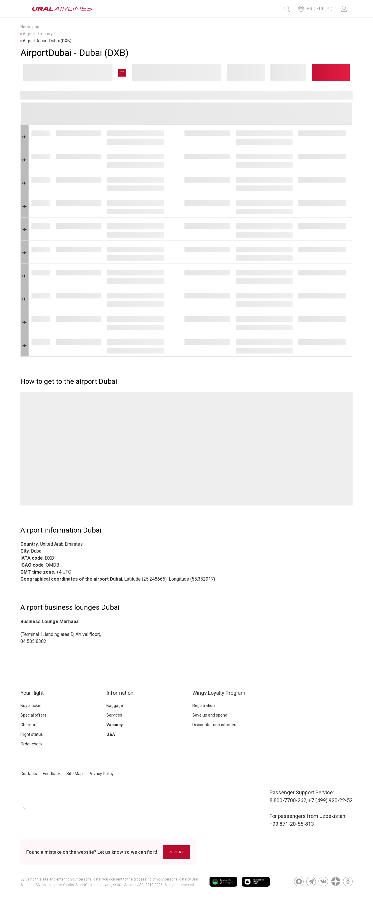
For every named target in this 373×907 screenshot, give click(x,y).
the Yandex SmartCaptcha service (84, 885)
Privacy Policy (101, 773)
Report (176, 852)
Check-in (28, 724)
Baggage (114, 705)
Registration (203, 705)
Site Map (74, 773)
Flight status (31, 734)
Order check (31, 744)
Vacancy (114, 724)
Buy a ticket (31, 705)
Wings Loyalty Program (218, 693)
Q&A (110, 734)
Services (114, 715)
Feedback (52, 773)
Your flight (32, 693)
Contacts (28, 773)
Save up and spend (209, 715)
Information (119, 693)
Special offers (33, 715)
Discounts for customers (214, 724)
